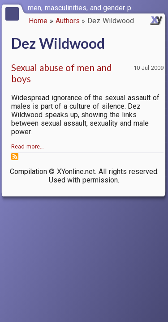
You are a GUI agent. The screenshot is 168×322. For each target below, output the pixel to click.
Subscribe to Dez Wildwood (14, 156)
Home (38, 21)
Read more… (27, 146)
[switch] (159, 7)
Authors (68, 21)
